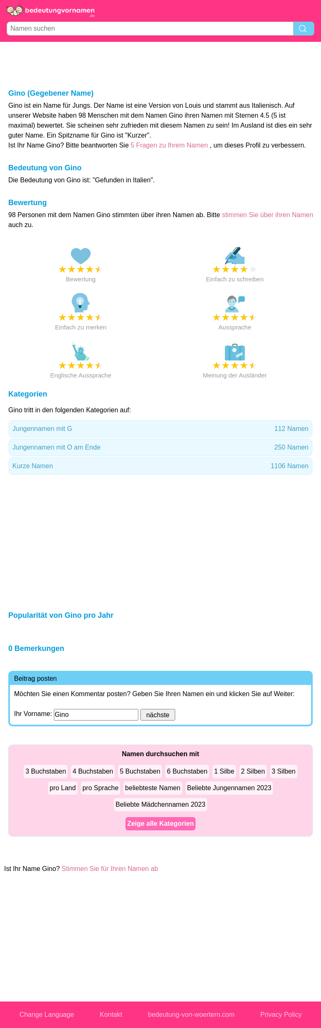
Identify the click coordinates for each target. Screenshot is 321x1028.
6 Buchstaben (187, 771)
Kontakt (111, 1014)
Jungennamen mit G (160, 429)
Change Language (46, 1014)
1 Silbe (224, 771)
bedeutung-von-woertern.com (191, 1014)
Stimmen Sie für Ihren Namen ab (110, 868)
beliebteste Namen (152, 787)
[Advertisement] (160, 64)
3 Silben (284, 771)
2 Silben (253, 771)
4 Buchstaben (92, 771)
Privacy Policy (281, 1014)
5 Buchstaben (140, 771)
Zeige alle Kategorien (160, 823)
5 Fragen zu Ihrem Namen (169, 145)
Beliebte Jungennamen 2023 (229, 787)
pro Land (63, 787)
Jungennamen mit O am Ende (160, 447)
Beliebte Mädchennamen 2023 (160, 804)
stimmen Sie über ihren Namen (268, 214)
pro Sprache (100, 787)
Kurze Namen (160, 466)
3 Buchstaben (45, 771)
